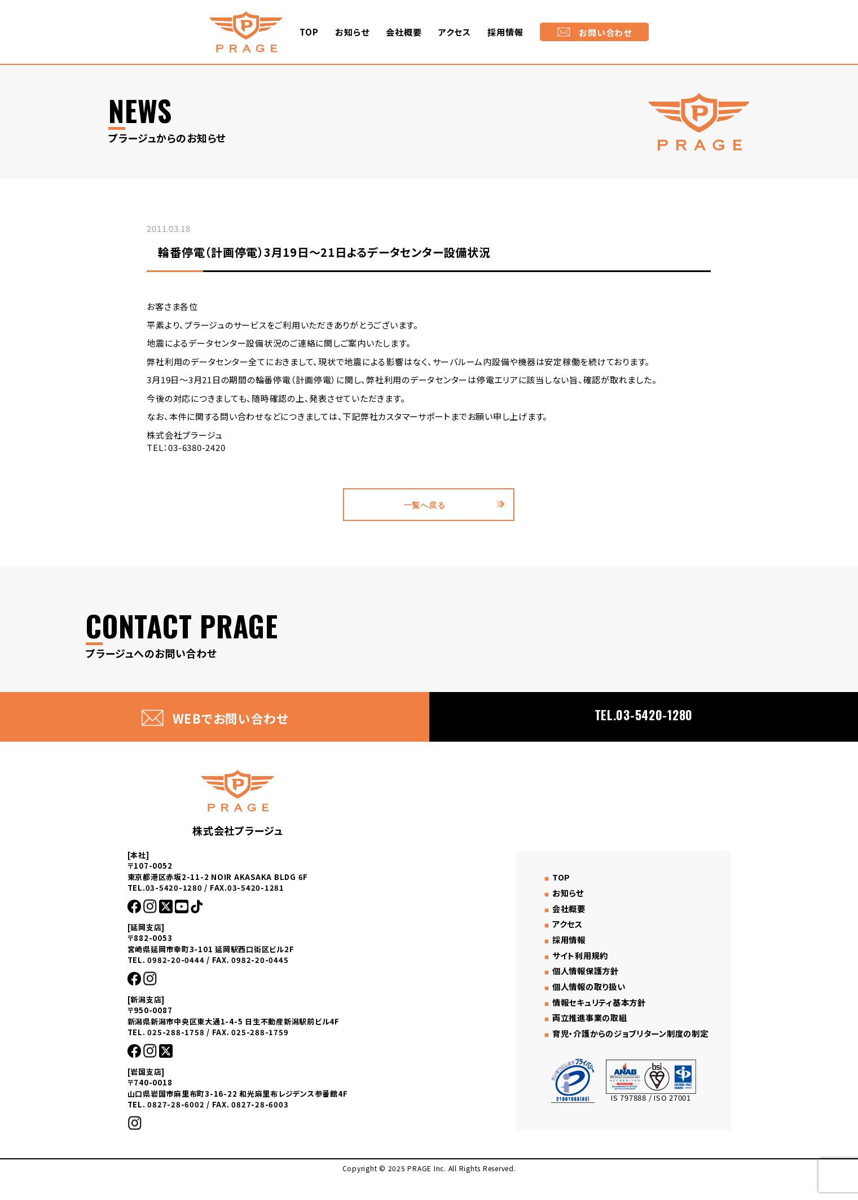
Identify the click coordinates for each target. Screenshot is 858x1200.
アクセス (454, 32)
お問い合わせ (594, 32)
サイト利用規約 (573, 965)
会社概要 (403, 32)
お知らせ (352, 32)
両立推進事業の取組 (584, 1021)
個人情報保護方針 (579, 979)
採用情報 (505, 32)
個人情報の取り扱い (583, 993)
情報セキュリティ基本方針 (594, 1007)
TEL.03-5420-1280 (643, 716)
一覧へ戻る (424, 504)
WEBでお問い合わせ (215, 718)
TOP (309, 32)
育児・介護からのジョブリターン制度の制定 (627, 1035)
